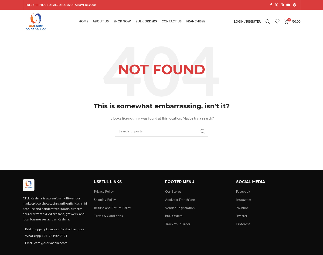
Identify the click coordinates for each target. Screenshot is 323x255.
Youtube (242, 208)
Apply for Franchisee (180, 200)
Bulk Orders (174, 216)
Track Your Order (177, 224)
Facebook (243, 191)
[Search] (267, 21)
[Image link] (28, 185)
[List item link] (55, 235)
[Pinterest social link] (295, 5)
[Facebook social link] (271, 5)
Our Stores (173, 191)
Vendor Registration (180, 208)
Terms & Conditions (108, 216)
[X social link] (276, 5)
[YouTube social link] (288, 5)
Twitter (241, 216)
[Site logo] (36, 21)
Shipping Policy (105, 200)
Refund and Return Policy (112, 208)
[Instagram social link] (282, 5)
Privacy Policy (104, 191)
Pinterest (243, 224)
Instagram (243, 200)
